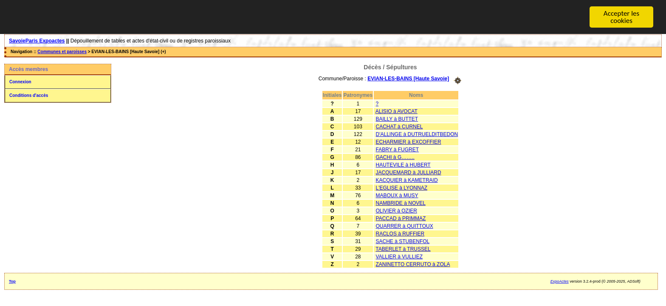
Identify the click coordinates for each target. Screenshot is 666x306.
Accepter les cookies (621, 17)
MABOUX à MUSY (397, 195)
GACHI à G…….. (395, 157)
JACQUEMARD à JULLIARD (408, 172)
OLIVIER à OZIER (396, 210)
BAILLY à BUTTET (397, 119)
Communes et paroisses (62, 51)
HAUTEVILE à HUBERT (403, 164)
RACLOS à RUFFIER (400, 233)
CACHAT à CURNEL (399, 126)
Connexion (20, 81)
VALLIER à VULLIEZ (399, 256)
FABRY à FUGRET (397, 149)
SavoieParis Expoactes (37, 41)
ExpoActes (559, 281)
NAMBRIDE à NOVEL (401, 203)
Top (12, 281)
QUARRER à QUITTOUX (404, 226)
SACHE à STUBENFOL (403, 241)
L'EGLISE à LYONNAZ (401, 187)
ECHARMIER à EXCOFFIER (408, 141)
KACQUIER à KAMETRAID (407, 180)
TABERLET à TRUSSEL (402, 249)
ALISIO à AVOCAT (396, 111)
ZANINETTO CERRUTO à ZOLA (413, 264)
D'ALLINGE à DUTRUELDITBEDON (417, 134)
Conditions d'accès (28, 95)
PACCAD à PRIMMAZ (401, 218)
